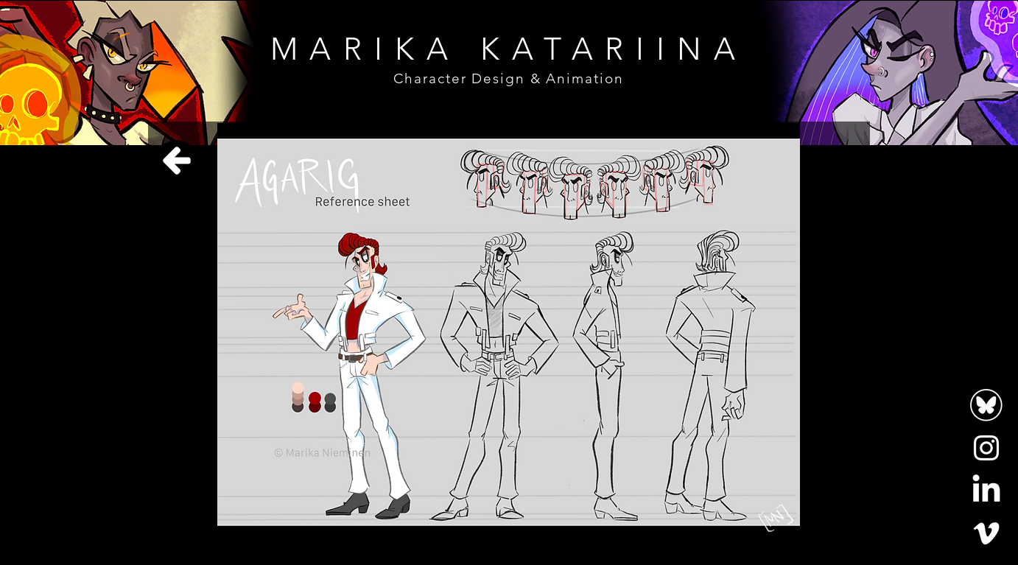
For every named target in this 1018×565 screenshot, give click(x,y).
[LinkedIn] (986, 491)
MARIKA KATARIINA (509, 49)
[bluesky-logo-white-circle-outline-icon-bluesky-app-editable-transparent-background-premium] (986, 405)
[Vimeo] (986, 533)
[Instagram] (986, 448)
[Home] (176, 160)
